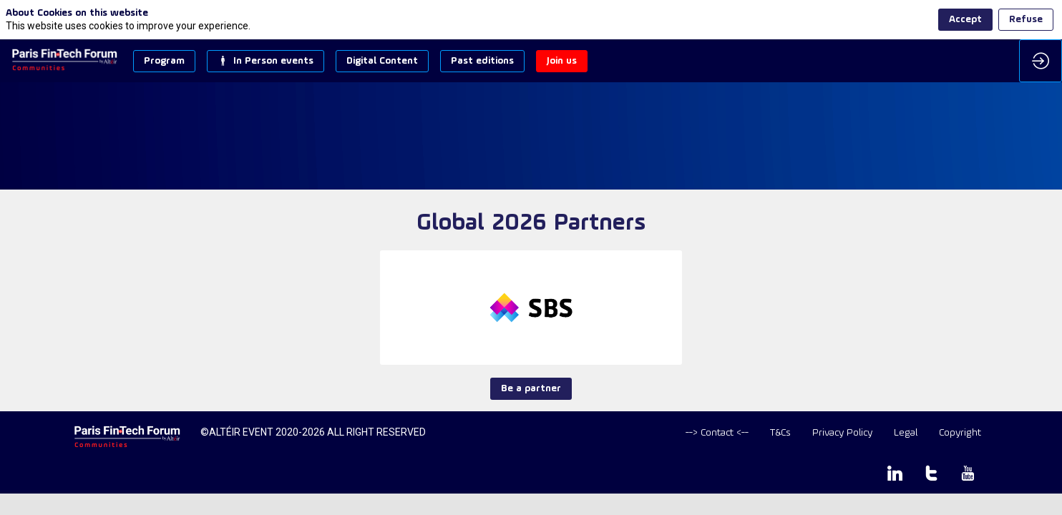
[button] (164, 61)
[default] (717, 433)
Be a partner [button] (531, 388)
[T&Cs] (780, 433)
